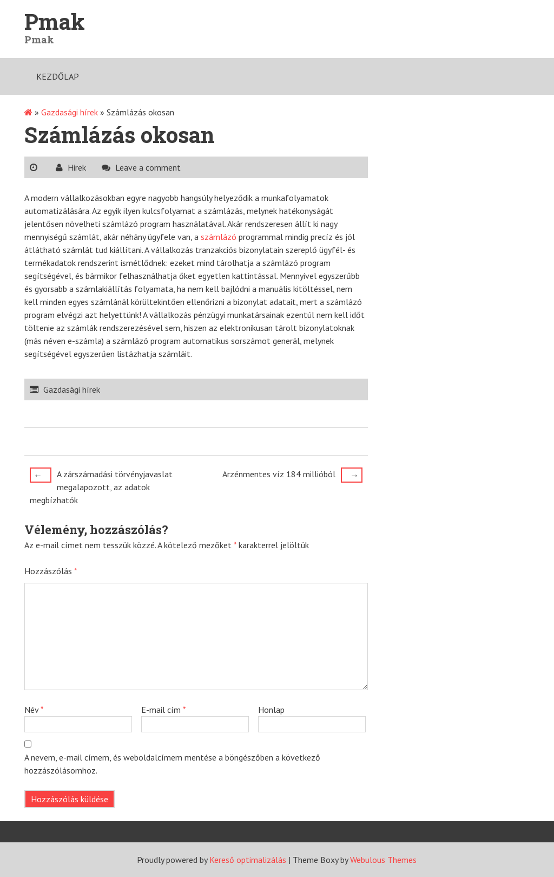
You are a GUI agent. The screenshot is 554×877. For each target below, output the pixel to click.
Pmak (54, 21)
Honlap (271, 709)
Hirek (77, 167)
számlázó (218, 236)
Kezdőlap (57, 76)
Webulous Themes (383, 859)
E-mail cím (163, 709)
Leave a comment (148, 167)
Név (34, 709)
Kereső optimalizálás (247, 859)
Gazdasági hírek (69, 112)
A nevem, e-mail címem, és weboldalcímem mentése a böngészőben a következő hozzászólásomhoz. (172, 764)
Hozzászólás (50, 571)
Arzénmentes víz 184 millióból (292, 475)
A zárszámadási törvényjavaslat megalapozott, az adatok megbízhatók (101, 486)
